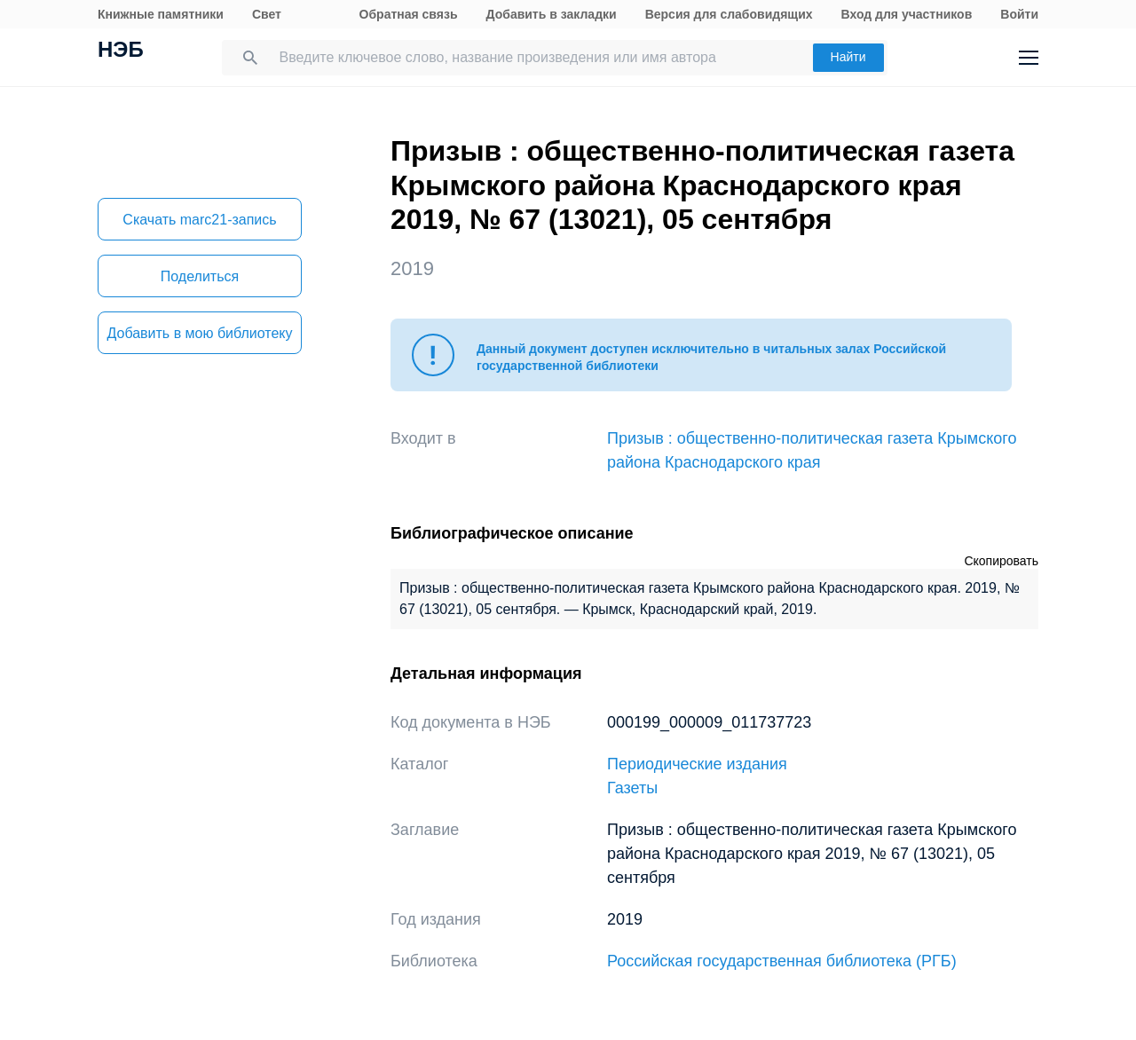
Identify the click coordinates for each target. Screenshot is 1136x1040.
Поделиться (200, 276)
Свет (266, 14)
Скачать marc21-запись (199, 219)
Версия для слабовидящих (729, 14)
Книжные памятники (161, 14)
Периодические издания (697, 764)
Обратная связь (408, 14)
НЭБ (121, 51)
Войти (1019, 14)
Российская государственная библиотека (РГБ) (782, 961)
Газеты (632, 788)
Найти (848, 57)
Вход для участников (907, 14)
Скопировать (1001, 561)
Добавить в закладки (551, 14)
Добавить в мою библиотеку (199, 333)
